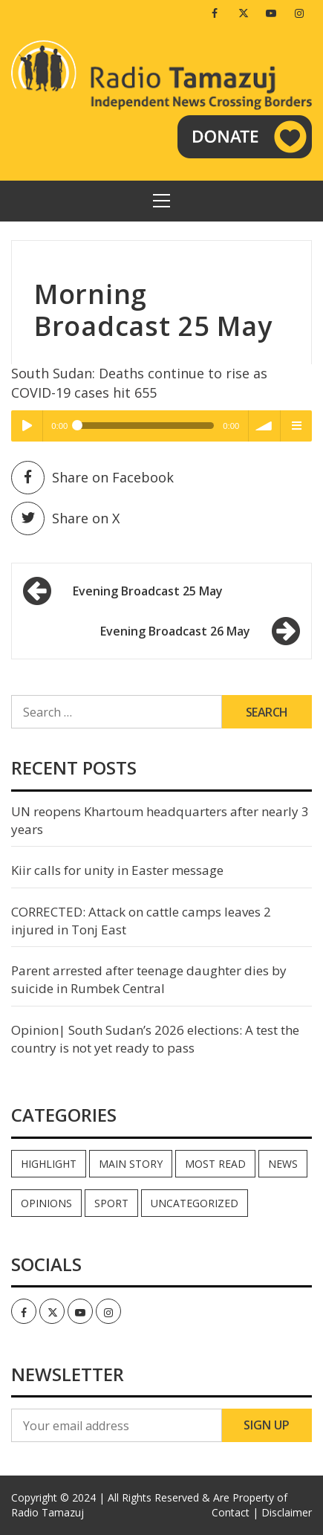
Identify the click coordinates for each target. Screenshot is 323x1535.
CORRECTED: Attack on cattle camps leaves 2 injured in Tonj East (141, 920)
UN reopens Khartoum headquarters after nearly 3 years (160, 820)
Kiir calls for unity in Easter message (117, 870)
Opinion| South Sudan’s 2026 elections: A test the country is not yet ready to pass (155, 1038)
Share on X (65, 518)
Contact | (235, 1512)
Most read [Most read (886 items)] (215, 1164)
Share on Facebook (92, 477)
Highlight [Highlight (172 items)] (48, 1164)
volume (264, 426)
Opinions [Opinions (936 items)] (46, 1203)
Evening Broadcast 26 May (175, 631)
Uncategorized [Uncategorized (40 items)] (194, 1203)
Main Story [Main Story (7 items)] (131, 1164)
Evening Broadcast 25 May (148, 591)
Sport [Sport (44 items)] (111, 1203)
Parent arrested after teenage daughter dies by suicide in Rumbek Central (149, 979)
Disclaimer (286, 1512)
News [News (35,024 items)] (283, 1164)
